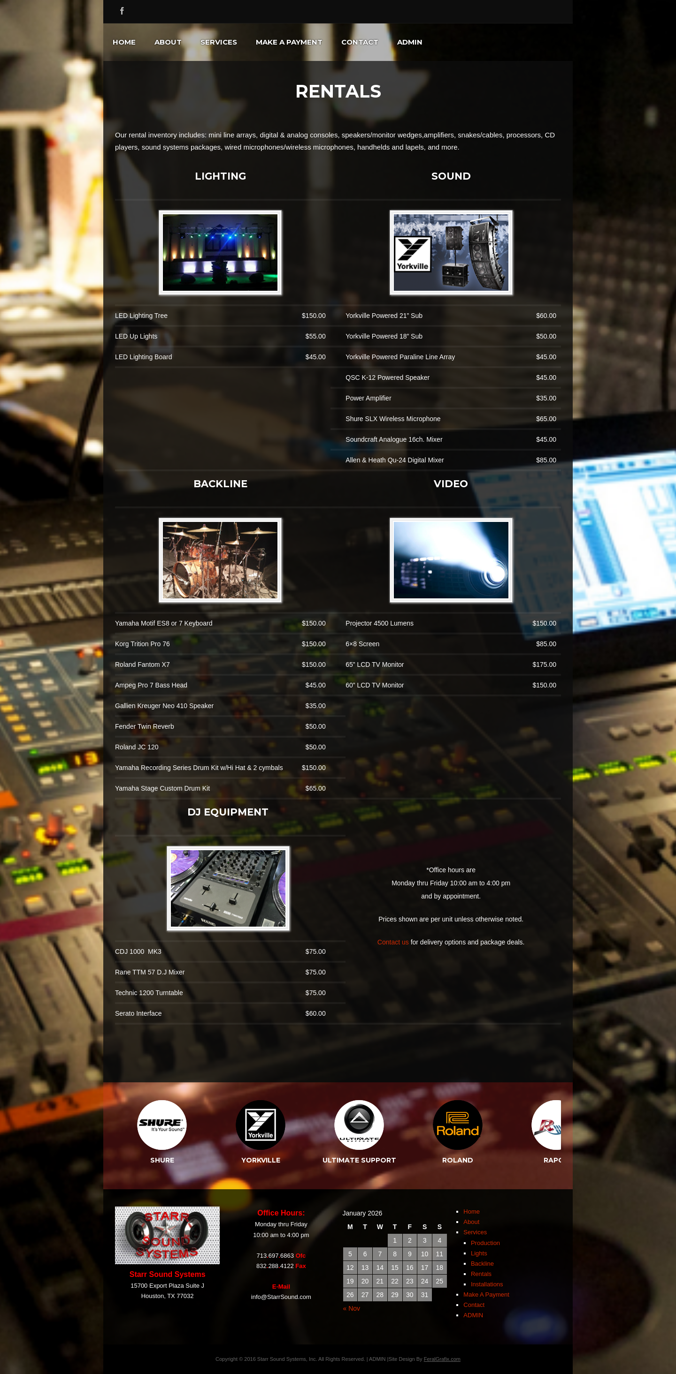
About (168, 42)
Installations (487, 1284)
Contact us (393, 942)
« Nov (352, 1308)
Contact (359, 42)
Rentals (481, 1273)
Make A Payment (289, 42)
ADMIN (409, 42)
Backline (482, 1263)
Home (124, 42)
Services (218, 42)
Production (485, 1242)
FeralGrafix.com (442, 1359)
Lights (479, 1253)
